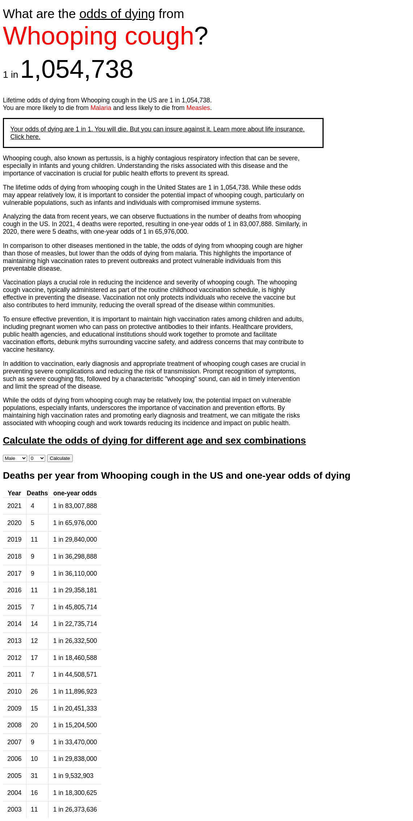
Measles (198, 107)
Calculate (60, 458)
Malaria (100, 107)
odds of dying (117, 14)
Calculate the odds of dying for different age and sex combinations (154, 440)
